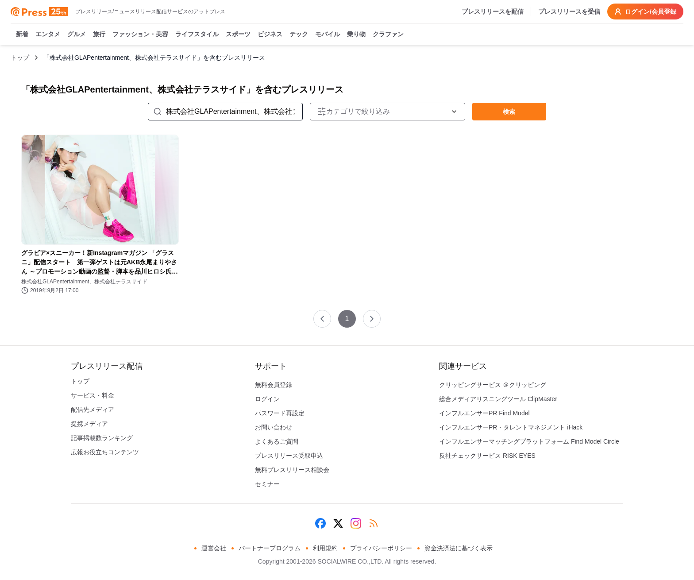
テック (298, 35)
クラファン (388, 35)
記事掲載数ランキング (102, 437)
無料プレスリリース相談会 (292, 469)
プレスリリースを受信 (569, 11)
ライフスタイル (197, 35)
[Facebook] (320, 523)
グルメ (76, 35)
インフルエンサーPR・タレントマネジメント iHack (510, 427)
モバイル (327, 35)
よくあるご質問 (276, 441)
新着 (22, 35)
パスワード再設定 (280, 413)
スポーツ (238, 35)
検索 (509, 111)
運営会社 (213, 548)
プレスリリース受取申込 (289, 455)
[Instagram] (356, 523)
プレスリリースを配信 (493, 11)
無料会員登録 (273, 384)
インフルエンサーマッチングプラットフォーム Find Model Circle (529, 441)
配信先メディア (92, 409)
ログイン (267, 398)
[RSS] (373, 523)
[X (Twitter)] (338, 523)
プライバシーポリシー (381, 548)
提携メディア (89, 423)
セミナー (267, 483)
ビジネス (270, 35)
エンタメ (47, 35)
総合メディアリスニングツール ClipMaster (498, 398)
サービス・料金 (92, 395)
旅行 (99, 35)
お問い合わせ (273, 427)
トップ (20, 57)
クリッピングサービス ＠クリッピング (492, 384)
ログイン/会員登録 (645, 11)
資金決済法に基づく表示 (458, 548)
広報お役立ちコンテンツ (105, 452)
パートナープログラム (270, 548)
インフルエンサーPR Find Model (484, 413)
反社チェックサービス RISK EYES (487, 455)
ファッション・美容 (140, 35)
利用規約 (325, 548)
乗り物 (356, 35)
